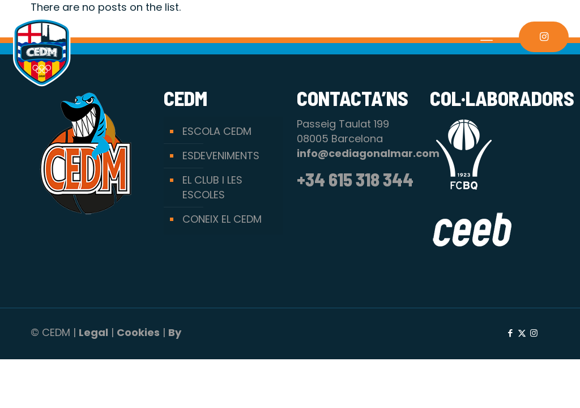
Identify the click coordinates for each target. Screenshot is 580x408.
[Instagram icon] (534, 333)
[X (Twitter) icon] (522, 333)
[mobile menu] (486, 36)
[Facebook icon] (510, 333)
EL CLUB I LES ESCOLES (212, 187)
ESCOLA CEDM (216, 131)
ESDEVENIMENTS (220, 155)
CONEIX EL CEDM (222, 219)
